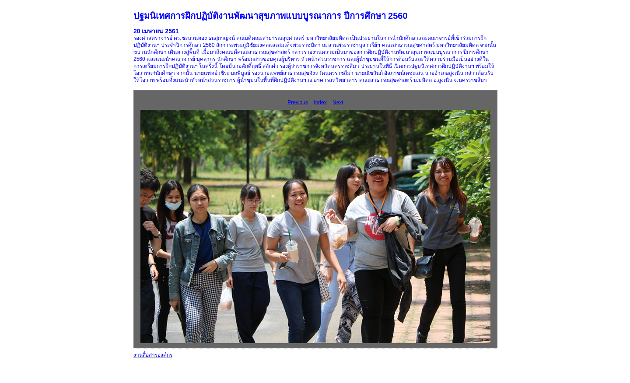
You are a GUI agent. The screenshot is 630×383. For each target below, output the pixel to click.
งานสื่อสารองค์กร (152, 355)
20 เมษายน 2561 (156, 31)
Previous (297, 102)
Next (337, 102)
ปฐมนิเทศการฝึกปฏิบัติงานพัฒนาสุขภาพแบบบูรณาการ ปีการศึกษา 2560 (270, 16)
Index (320, 102)
